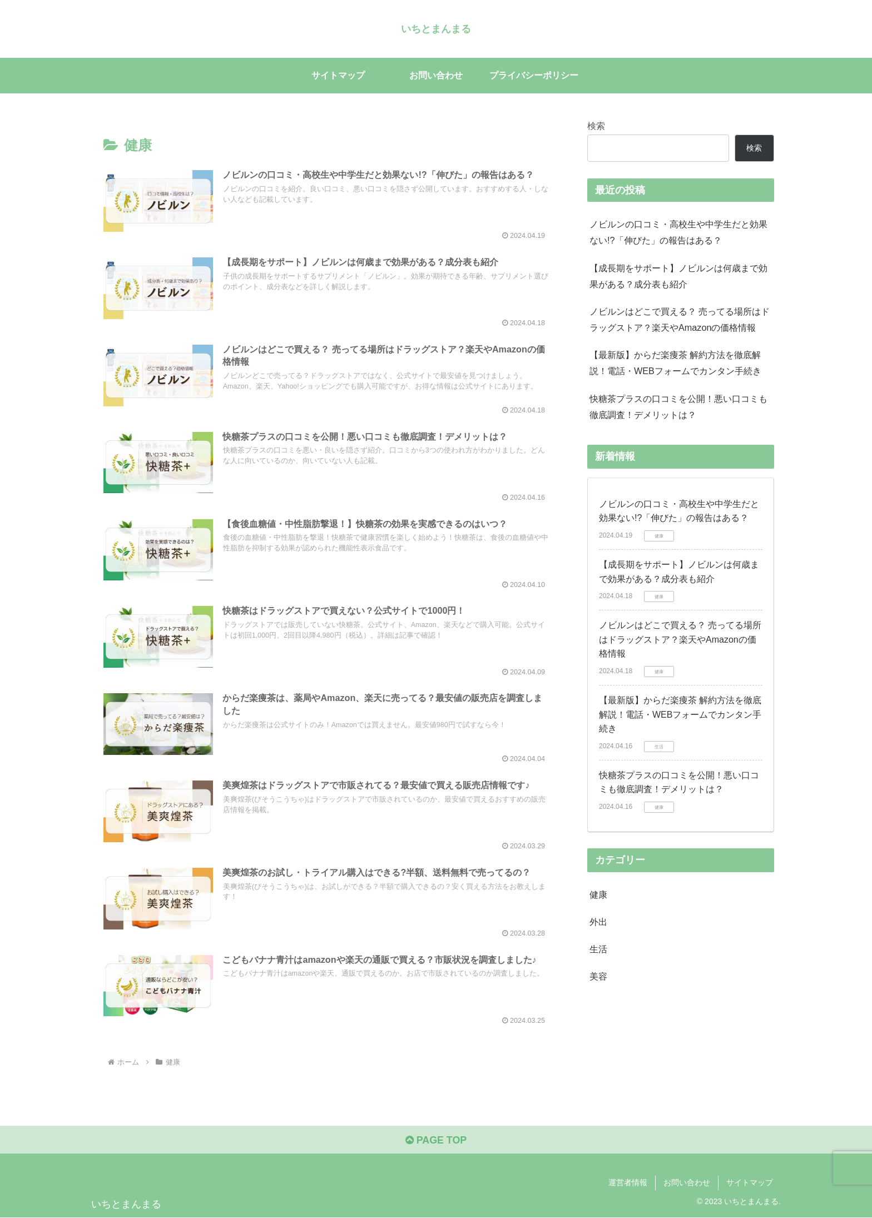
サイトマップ (749, 1183)
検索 (596, 126)
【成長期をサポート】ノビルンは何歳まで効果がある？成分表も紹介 (678, 276)
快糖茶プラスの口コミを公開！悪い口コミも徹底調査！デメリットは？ (678, 407)
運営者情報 (627, 1183)
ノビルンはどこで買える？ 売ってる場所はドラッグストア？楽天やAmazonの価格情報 (679, 319)
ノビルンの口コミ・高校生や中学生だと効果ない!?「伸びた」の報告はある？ (678, 232)
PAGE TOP (436, 1140)
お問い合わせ (686, 1183)
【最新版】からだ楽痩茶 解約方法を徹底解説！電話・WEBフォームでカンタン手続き (675, 363)
